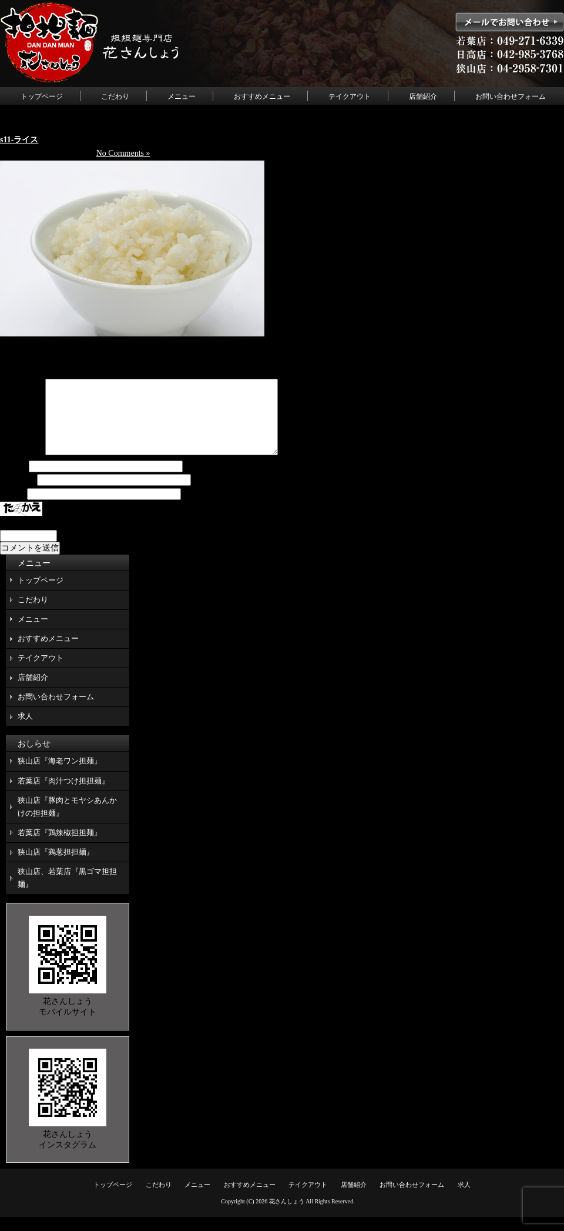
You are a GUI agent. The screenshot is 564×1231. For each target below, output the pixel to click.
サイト (12, 508)
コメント (21, 466)
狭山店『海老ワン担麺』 (60, 774)
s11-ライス (19, 139)
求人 (25, 730)
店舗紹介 (423, 96)
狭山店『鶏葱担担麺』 (56, 866)
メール (17, 494)
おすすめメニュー (262, 96)
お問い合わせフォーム (510, 96)
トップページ (42, 96)
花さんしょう (286, 1215)
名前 (13, 480)
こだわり (115, 96)
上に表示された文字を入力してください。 (78, 536)
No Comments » (123, 153)
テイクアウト (349, 96)
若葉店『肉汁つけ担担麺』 (63, 794)
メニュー (181, 96)
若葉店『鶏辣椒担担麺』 (60, 846)
